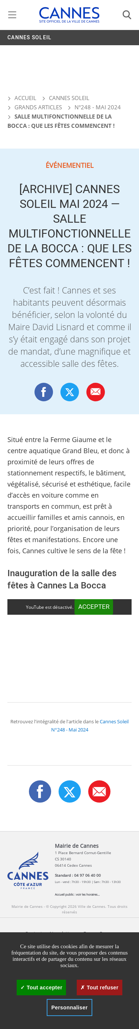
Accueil (21, 98)
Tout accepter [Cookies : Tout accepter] (41, 987)
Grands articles (38, 107)
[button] (95, 392)
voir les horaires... (88, 894)
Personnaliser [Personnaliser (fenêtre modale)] (69, 1007)
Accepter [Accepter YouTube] (93, 606)
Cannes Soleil (29, 38)
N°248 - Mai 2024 (98, 107)
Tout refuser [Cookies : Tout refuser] (99, 987)
